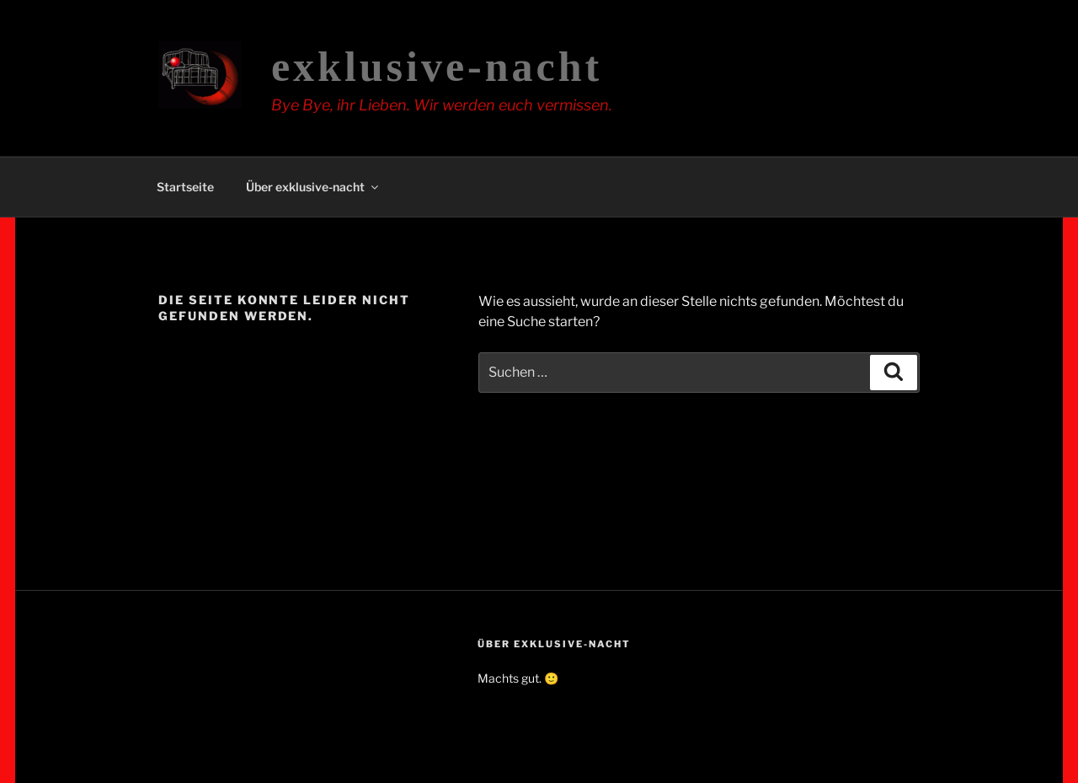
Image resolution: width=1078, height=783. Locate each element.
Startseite (185, 187)
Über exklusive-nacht (313, 187)
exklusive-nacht (436, 66)
